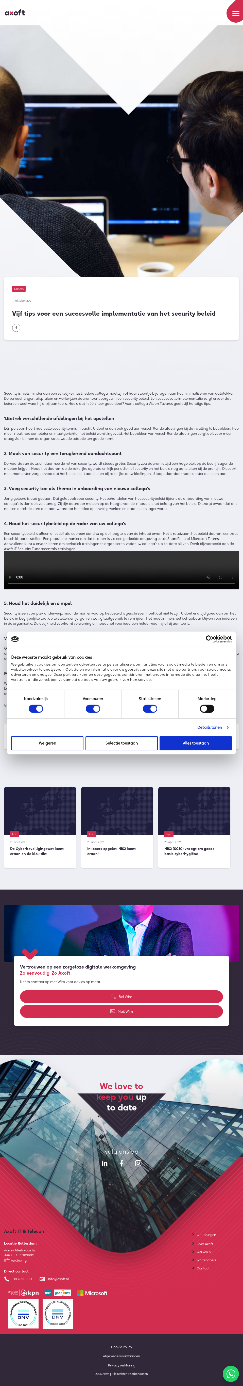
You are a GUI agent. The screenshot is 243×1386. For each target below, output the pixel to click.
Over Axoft (205, 1244)
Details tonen (209, 727)
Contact (203, 1268)
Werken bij (204, 1252)
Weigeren (47, 743)
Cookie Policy (121, 1347)
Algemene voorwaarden (121, 1356)
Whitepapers (206, 1260)
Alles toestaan (196, 743)
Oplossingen (206, 1235)
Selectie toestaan (122, 743)
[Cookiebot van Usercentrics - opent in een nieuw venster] (209, 639)
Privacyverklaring (121, 1365)
